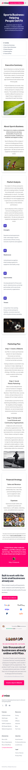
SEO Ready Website (6, 726)
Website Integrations (7, 729)
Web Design (5, 718)
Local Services (18, 744)
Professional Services (20, 742)
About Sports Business (10, 47)
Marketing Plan (8, 51)
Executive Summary (9, 45)
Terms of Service (19, 753)
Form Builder (5, 720)
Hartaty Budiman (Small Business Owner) (14, 676)
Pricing (17, 715)
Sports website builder (15, 535)
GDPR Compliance (6, 723)
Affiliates (17, 720)
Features (4, 712)
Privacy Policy (18, 755)
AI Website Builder (6, 715)
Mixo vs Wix (4, 739)
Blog (16, 726)
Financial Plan (7, 53)
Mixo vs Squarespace (7, 742)
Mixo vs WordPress (6, 744)
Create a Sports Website (16, 3)
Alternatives (5, 736)
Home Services (19, 739)
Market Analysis (8, 49)
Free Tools (17, 729)
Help (16, 718)
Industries (17, 723)
